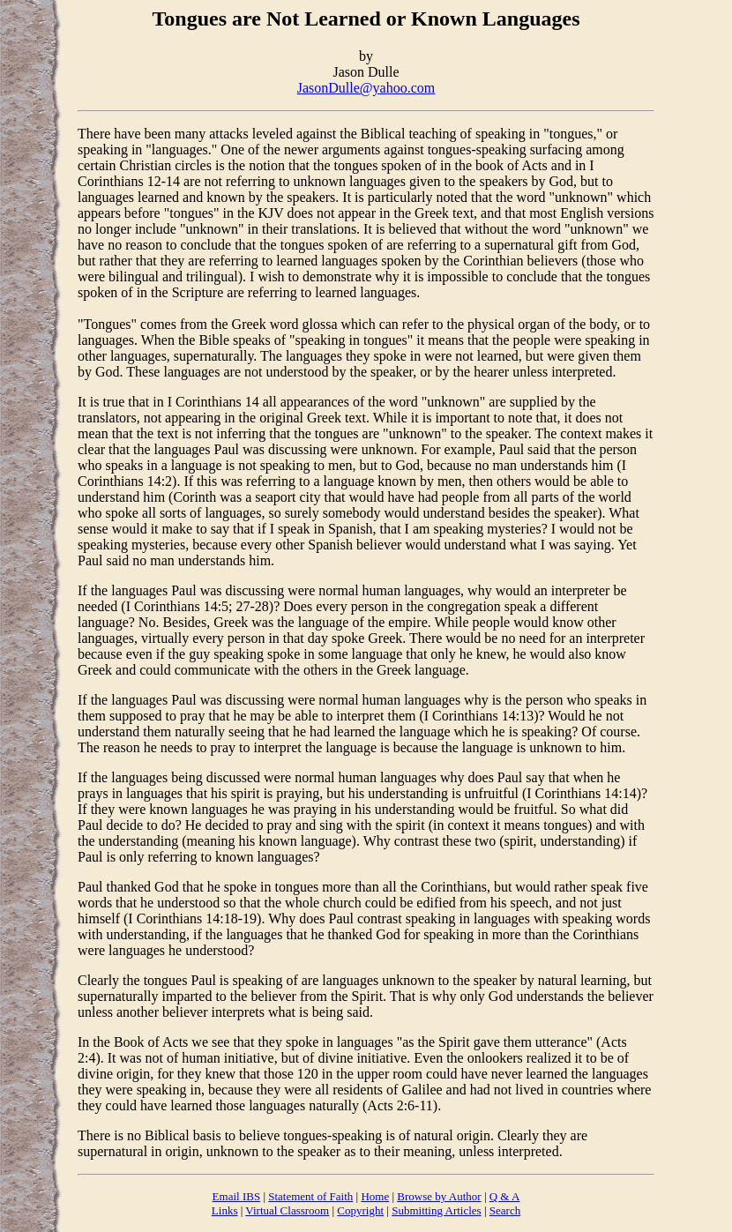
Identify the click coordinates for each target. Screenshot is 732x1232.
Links (225, 1210)
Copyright (360, 1210)
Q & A (504, 1196)
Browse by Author (439, 1196)
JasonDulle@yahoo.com (366, 87)
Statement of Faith (310, 1196)
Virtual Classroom (287, 1210)
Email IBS (237, 1196)
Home (375, 1196)
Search (504, 1210)
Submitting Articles (436, 1210)
